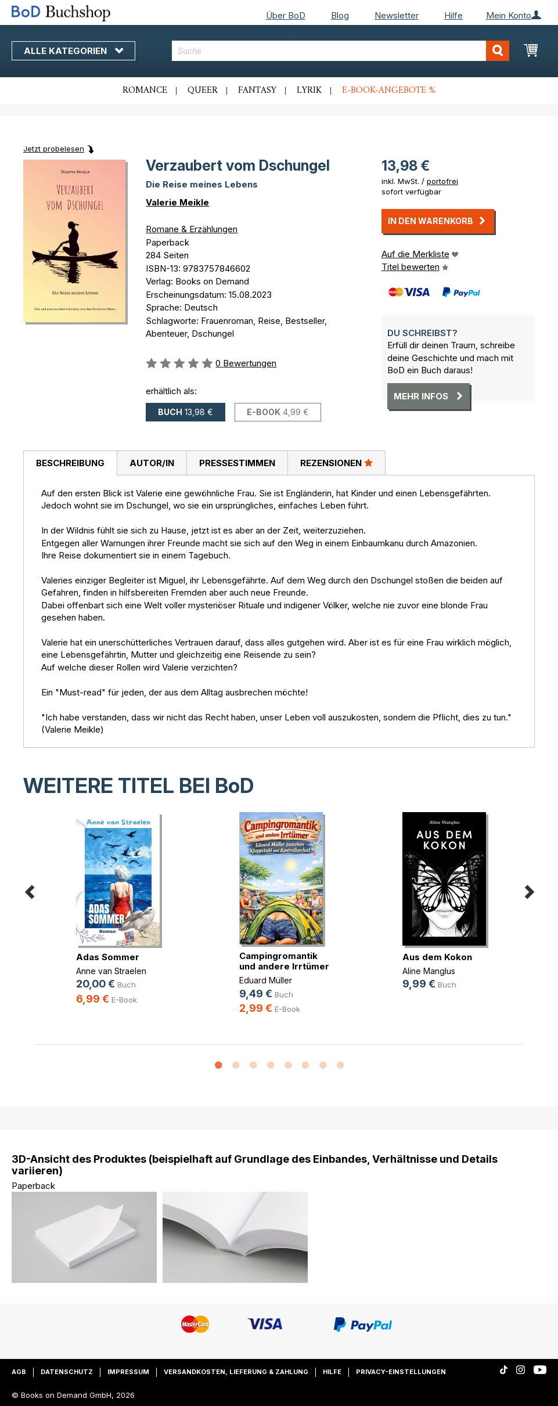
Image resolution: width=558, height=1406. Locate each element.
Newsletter (397, 15)
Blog (340, 15)
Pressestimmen (237, 462)
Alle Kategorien (73, 50)
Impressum (128, 1372)
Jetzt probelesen (53, 148)
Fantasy (257, 90)
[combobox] (340, 51)
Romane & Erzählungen (191, 229)
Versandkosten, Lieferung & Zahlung (236, 1372)
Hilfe (453, 15)
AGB (19, 1372)
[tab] (70, 463)
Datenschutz (67, 1372)
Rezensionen (336, 462)
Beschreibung (70, 462)
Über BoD (285, 15)
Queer (203, 90)
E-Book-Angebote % (388, 90)
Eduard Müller (265, 980)
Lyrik (309, 90)
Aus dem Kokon (437, 956)
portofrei (442, 181)
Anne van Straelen (111, 971)
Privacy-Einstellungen (401, 1372)
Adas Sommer (107, 956)
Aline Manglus (428, 971)
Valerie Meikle (177, 202)
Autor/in (151, 462)
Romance (145, 90)
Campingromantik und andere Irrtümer (284, 961)
